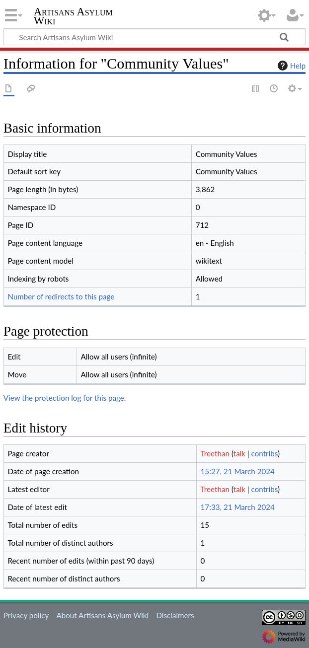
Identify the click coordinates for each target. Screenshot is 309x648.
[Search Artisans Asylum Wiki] (154, 37)
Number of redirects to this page (60, 296)
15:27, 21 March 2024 (238, 471)
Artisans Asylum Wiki (73, 16)
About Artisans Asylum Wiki (102, 615)
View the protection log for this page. (64, 397)
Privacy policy (26, 615)
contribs (264, 453)
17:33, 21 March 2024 (238, 507)
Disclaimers (175, 615)
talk (239, 453)
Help (290, 66)
